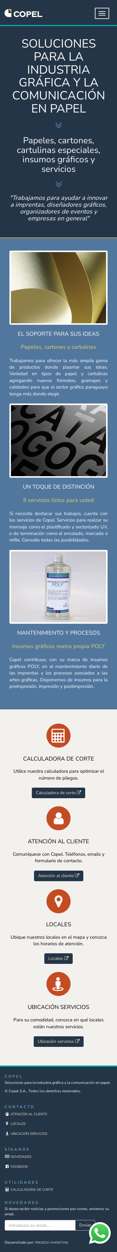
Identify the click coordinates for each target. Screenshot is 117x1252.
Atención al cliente (29, 1114)
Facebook (19, 1166)
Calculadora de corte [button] (58, 793)
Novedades (21, 1156)
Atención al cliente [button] (58, 876)
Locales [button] (58, 958)
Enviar (85, 1225)
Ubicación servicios (29, 1133)
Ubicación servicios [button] (59, 1041)
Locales (18, 1123)
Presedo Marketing (51, 1242)
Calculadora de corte (32, 1189)
